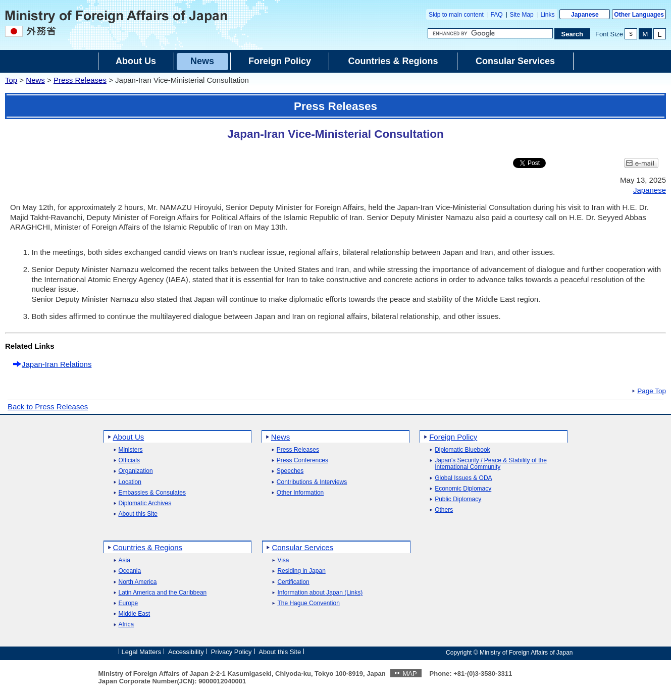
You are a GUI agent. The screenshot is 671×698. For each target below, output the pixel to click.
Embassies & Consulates (152, 493)
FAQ (497, 14)
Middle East (134, 614)
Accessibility (186, 652)
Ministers (131, 450)
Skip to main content (456, 14)
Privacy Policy (231, 652)
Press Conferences (302, 460)
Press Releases (80, 80)
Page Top (651, 391)
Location (130, 482)
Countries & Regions (148, 547)
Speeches (290, 471)
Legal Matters (142, 652)
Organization (136, 471)
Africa (126, 624)
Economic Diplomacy (463, 489)
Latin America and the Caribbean (163, 592)
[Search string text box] (490, 33)
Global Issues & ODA (463, 478)
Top (11, 80)
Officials (129, 460)
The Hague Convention (308, 603)
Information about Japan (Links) (320, 592)
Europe (128, 603)
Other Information (300, 493)
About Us (128, 437)
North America (138, 582)
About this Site (138, 514)
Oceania (130, 571)
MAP (409, 673)
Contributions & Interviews (312, 482)
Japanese (585, 14)
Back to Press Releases (48, 406)
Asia (124, 560)
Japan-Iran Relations (56, 364)
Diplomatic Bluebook (462, 450)
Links (548, 14)
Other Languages (639, 14)
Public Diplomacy (458, 499)
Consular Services (302, 547)
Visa (283, 560)
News (35, 80)
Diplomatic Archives (145, 503)
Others (444, 510)
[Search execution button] (572, 33)
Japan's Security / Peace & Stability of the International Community (491, 463)
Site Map (521, 14)
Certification (293, 582)
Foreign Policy (453, 437)
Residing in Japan (301, 571)
